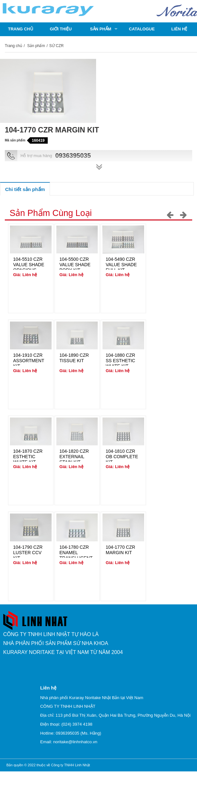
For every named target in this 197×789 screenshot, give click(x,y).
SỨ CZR (56, 46)
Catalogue (141, 29)
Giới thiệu (61, 29)
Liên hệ (179, 29)
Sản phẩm (100, 29)
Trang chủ (20, 29)
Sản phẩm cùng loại (51, 213)
